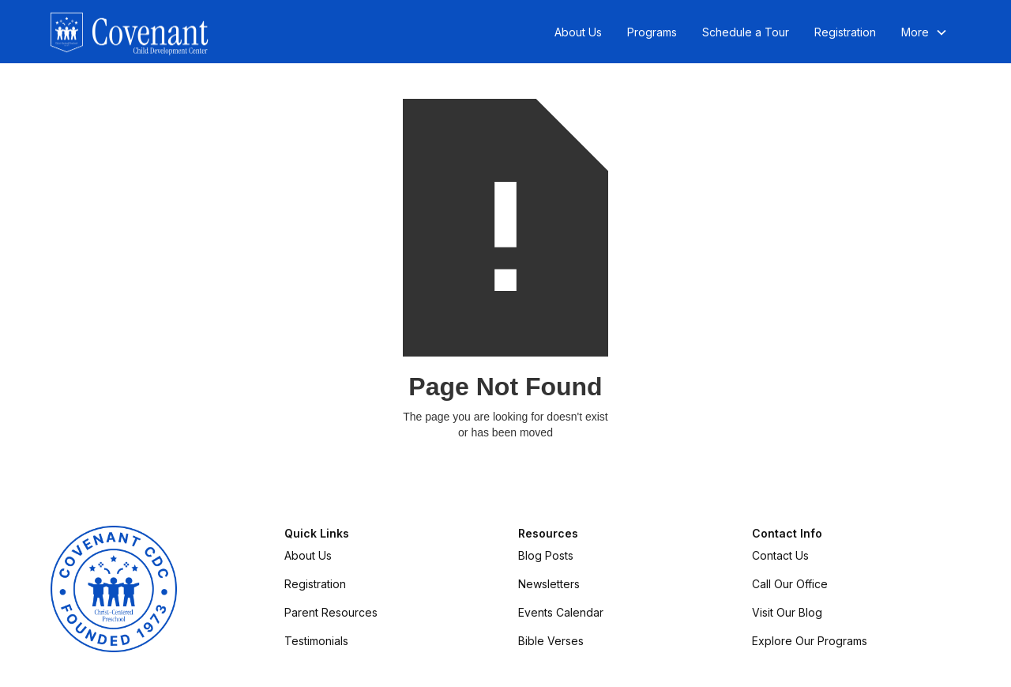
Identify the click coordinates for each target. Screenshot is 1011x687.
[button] (924, 32)
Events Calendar (560, 612)
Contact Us (780, 555)
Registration (845, 32)
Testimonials (316, 640)
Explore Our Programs (809, 640)
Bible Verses (551, 640)
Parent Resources (331, 612)
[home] (130, 32)
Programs (652, 32)
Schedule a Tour (745, 32)
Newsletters (549, 584)
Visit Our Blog (787, 612)
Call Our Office (790, 584)
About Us (578, 32)
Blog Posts (545, 555)
